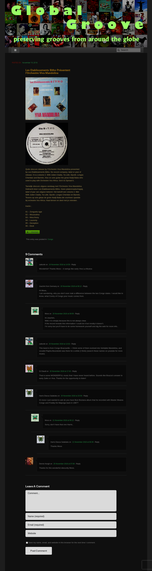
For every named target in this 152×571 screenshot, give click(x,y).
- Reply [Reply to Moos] (76, 314)
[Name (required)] (70, 516)
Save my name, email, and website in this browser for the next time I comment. (61, 543)
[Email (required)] (70, 525)
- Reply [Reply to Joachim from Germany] (84, 287)
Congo (50, 240)
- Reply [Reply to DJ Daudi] (74, 372)
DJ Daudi (42, 372)
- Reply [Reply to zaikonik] (73, 265)
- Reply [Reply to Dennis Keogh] (77, 464)
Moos (47, 314)
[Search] (128, 50)
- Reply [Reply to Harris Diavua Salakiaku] (85, 396)
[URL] (70, 533)
